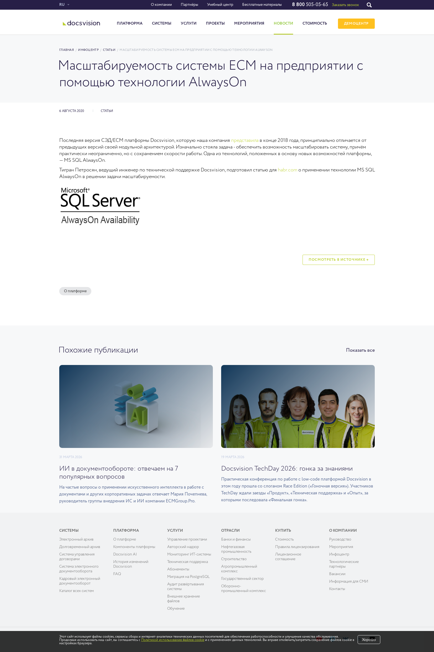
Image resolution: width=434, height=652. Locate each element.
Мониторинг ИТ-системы (189, 554)
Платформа (130, 23)
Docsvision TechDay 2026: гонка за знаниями (287, 468)
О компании (161, 5)
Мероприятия (249, 23)
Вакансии (337, 574)
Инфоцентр (88, 49)
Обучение (176, 609)
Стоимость (315, 23)
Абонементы (178, 569)
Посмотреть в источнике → (339, 260)
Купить (283, 531)
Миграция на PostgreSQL (188, 577)
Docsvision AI (125, 554)
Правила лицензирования (297, 547)
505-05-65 (310, 4)
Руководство (340, 539)
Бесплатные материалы (262, 5)
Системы (161, 23)
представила (245, 140)
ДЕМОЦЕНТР (356, 23)
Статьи (109, 49)
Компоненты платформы (134, 547)
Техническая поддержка (187, 562)
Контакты (337, 589)
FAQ (117, 574)
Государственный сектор (242, 579)
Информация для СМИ (348, 581)
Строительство (234, 559)
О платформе (75, 291)
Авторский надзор (183, 547)
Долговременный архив (79, 547)
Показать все (360, 350)
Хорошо (369, 640)
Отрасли (230, 531)
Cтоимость (284, 539)
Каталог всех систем (76, 591)
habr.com (287, 170)
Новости (283, 23)
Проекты (215, 23)
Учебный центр (220, 5)
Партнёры (189, 5)
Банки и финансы (236, 539)
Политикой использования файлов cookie (172, 640)
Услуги (189, 23)
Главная (66, 49)
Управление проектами (187, 539)
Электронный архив (76, 539)
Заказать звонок (345, 5)
